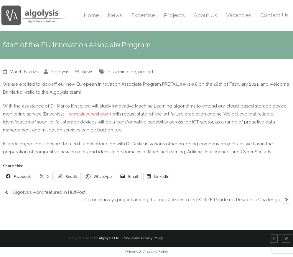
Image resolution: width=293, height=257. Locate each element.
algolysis (60, 71)
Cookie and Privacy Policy (143, 238)
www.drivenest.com (89, 114)
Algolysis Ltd (109, 238)
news (87, 71)
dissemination (122, 71)
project (145, 71)
